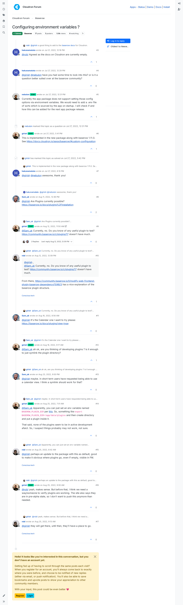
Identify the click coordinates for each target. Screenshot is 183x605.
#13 (97, 374)
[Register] (179, 9)
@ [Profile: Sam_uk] (27, 230)
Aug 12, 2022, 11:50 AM (53, 226)
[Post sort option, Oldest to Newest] (118, 46)
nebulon (25, 94)
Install (167, 7)
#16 (97, 485)
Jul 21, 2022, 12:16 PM (55, 50)
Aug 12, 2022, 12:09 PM (45, 255)
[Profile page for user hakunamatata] (16, 52)
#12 (97, 345)
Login (30, 595)
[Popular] (3, 21)
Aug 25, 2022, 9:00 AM (53, 485)
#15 (97, 450)
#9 (97, 226)
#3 (97, 50)
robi (28, 45)
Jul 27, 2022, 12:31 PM (55, 94)
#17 (97, 521)
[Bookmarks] (3, 26)
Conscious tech (28, 295)
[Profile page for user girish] (16, 135)
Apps (133, 7)
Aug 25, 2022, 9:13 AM (45, 521)
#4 (97, 70)
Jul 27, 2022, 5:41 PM (52, 133)
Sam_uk (25, 197)
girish (24, 133)
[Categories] (3, 3)
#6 (97, 133)
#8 (97, 197)
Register (20, 595)
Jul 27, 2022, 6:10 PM (54, 171)
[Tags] (3, 15)
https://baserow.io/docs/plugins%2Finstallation (47, 204)
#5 (97, 94)
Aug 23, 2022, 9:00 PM (49, 374)
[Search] (3, 32)
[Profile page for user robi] (16, 257)
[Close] (95, 557)
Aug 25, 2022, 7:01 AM (53, 403)
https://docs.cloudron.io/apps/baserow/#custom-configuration (61, 141)
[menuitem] (179, 3)
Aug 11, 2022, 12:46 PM (49, 197)
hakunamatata (28, 50)
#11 (97, 315)
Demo (150, 7)
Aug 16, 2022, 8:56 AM (49, 315)
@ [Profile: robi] (25, 54)
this (51, 411)
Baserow (28, 33)
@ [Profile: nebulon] (36, 74)
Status (141, 7)
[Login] (179, 3)
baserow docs (68, 45)
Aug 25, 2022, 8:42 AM (45, 450)
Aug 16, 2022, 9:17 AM (53, 345)
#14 (97, 403)
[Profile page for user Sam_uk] (16, 198)
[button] (3, 595)
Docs (158, 7)
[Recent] (3, 9)
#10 (97, 255)
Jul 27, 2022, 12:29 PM (55, 70)
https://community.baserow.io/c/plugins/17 (45, 234)
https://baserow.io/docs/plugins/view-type (45, 323)
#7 (98, 171)
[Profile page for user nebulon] (16, 96)
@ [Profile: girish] (34, 45)
